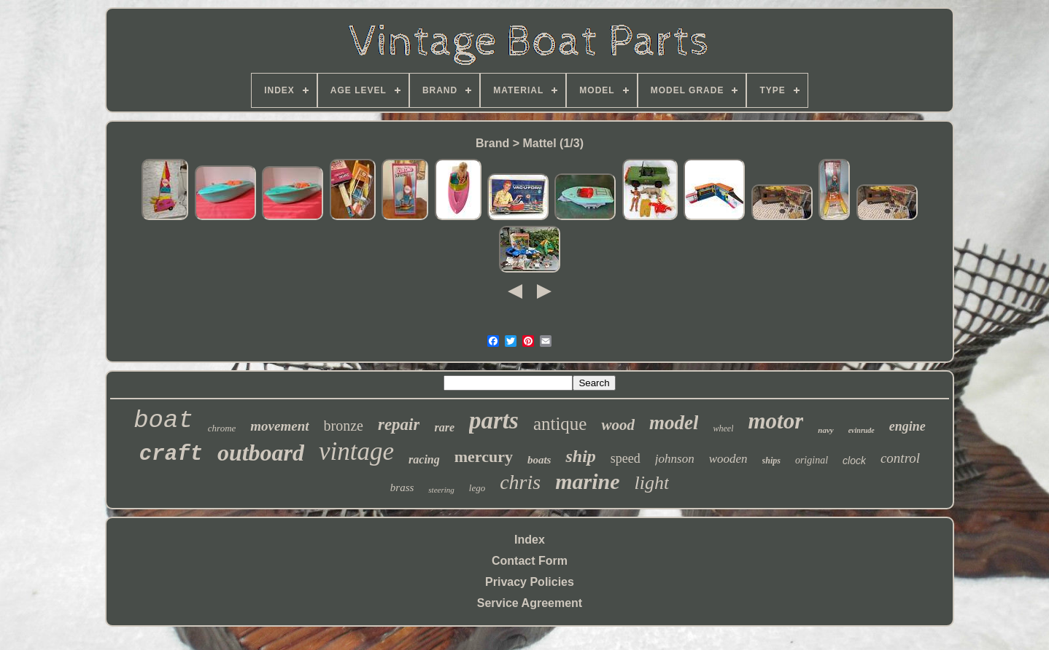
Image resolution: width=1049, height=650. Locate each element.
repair (399, 424)
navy (825, 430)
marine (587, 481)
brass (402, 487)
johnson (674, 459)
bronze (343, 426)
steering (441, 489)
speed (625, 458)
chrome (222, 428)
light (652, 482)
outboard (260, 452)
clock (854, 460)
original (811, 460)
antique (560, 424)
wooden (728, 459)
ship (580, 456)
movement (279, 426)
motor (775, 421)
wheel (723, 428)
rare (444, 427)
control (900, 458)
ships (771, 460)
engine (907, 426)
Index (529, 539)
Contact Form (530, 561)
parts (494, 420)
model (674, 423)
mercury (483, 456)
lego (477, 487)
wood (618, 425)
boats (539, 460)
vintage (356, 451)
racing (424, 459)
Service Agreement (529, 603)
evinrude (861, 430)
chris (520, 482)
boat (163, 420)
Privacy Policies (529, 582)
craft (171, 454)
